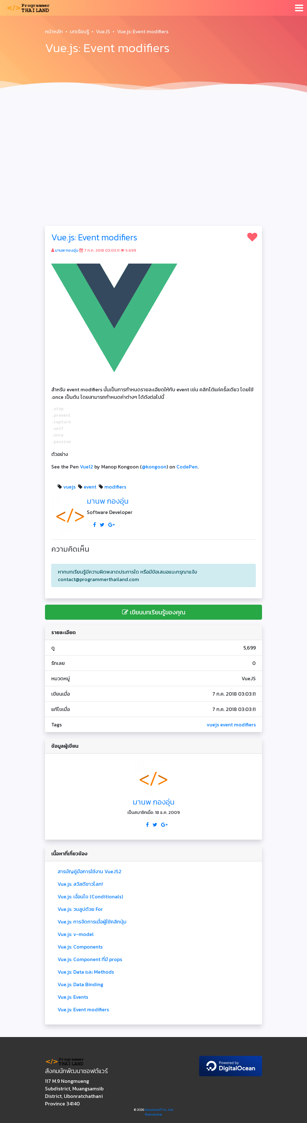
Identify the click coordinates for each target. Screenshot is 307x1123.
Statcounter (153, 1114)
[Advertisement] (153, 143)
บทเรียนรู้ (79, 31)
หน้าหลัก (54, 31)
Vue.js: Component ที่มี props (90, 959)
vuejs (69, 486)
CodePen (187, 466)
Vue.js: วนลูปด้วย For (80, 909)
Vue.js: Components (80, 946)
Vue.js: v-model (76, 934)
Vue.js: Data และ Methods (86, 972)
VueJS (103, 31)
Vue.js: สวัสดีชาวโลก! (80, 884)
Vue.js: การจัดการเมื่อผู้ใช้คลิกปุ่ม (92, 921)
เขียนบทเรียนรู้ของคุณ (153, 612)
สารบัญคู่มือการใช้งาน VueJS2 (89, 871)
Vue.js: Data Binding (80, 984)
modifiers (115, 486)
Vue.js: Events (73, 997)
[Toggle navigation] (299, 8)
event (90, 486)
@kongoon (154, 466)
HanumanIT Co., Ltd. (159, 1109)
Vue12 (86, 466)
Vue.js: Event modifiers (94, 237)
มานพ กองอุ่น (66, 250)
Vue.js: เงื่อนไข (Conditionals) (90, 896)
